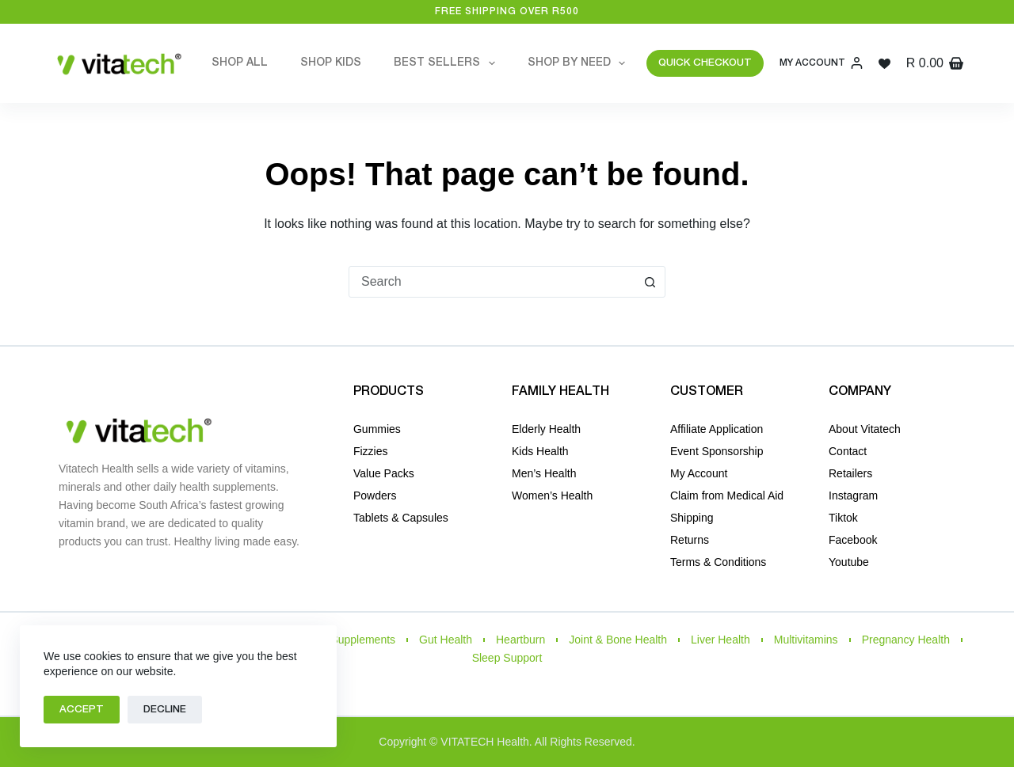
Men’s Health (544, 473)
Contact (848, 451)
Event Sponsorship (717, 451)
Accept (81, 709)
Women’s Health (552, 495)
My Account (698, 473)
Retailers (850, 473)
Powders (374, 495)
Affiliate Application (716, 429)
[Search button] (650, 282)
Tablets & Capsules (400, 517)
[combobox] (492, 282)
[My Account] (821, 63)
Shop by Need (580, 63)
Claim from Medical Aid (726, 495)
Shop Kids (330, 63)
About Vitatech (865, 429)
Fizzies (370, 451)
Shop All (240, 63)
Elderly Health (546, 429)
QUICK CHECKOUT (705, 63)
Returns (689, 539)
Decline (164, 709)
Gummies (377, 429)
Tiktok (843, 517)
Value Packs (383, 473)
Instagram (853, 495)
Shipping (692, 517)
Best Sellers (447, 63)
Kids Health (540, 451)
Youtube (849, 562)
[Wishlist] (884, 64)
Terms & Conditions (718, 562)
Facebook (853, 539)
